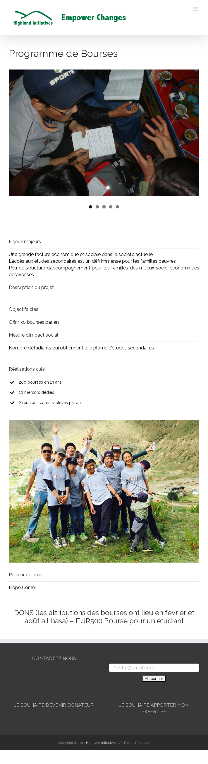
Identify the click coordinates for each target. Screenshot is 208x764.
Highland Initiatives (101, 743)
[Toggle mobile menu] (196, 9)
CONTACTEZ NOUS (54, 658)
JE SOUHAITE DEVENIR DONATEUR (54, 705)
